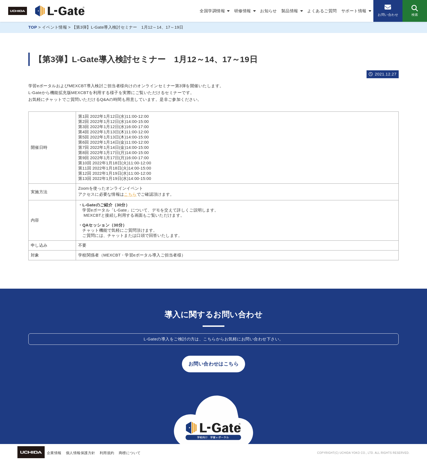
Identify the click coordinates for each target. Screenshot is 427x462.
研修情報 (242, 10)
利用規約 (107, 453)
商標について (130, 453)
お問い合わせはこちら (213, 364)
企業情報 (54, 453)
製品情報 (289, 10)
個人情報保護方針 (80, 453)
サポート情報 (354, 10)
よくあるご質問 (322, 10)
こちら (130, 194)
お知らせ (268, 10)
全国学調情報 (212, 10)
